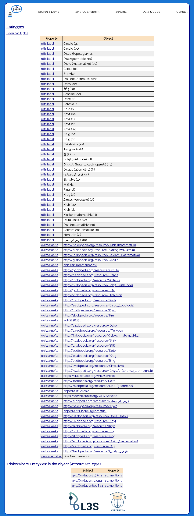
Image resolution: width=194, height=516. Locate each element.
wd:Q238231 (72, 320)
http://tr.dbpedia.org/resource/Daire (89, 381)
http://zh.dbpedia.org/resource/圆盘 (89, 345)
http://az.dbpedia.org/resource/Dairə (90, 325)
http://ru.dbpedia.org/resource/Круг (89, 310)
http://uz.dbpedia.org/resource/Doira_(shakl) (95, 416)
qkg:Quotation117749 (87, 475)
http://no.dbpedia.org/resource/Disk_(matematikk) (99, 245)
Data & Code (151, 11)
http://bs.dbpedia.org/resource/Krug (89, 356)
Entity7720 (15, 27)
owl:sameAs (49, 245)
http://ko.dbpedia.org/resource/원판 (89, 340)
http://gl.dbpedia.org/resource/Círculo (90, 260)
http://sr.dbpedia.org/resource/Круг (89, 426)
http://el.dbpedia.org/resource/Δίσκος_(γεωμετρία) (99, 250)
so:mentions (113, 475)
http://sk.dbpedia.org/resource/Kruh (89, 315)
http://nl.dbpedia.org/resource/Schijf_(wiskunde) (98, 285)
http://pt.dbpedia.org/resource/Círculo (91, 270)
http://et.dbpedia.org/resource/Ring (89, 360)
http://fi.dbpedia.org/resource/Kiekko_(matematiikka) (101, 335)
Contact (181, 11)
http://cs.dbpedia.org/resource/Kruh (89, 300)
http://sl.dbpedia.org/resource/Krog (89, 436)
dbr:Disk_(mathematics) (80, 265)
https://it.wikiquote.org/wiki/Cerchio (89, 376)
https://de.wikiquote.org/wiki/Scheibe (90, 396)
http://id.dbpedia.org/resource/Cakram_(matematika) (101, 255)
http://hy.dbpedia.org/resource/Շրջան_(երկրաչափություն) (108, 371)
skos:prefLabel (51, 456)
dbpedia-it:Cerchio (76, 391)
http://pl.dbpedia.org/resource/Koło (89, 350)
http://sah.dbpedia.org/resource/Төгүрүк (93, 330)
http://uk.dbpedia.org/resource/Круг (89, 421)
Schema (121, 11)
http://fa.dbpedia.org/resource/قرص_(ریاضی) (95, 451)
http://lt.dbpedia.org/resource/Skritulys (91, 280)
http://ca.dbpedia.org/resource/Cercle (90, 275)
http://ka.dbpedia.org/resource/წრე (89, 446)
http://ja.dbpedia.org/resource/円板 (89, 290)
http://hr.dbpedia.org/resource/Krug (89, 431)
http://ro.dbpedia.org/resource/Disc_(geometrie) (98, 386)
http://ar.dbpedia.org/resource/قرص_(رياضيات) (96, 401)
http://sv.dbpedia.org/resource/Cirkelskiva (93, 366)
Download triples (17, 33)
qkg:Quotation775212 (87, 480)
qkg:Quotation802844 (87, 485)
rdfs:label (47, 43)
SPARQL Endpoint (87, 11)
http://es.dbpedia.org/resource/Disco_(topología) (98, 305)
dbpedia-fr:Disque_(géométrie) (84, 411)
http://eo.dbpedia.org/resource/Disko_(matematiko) (100, 441)
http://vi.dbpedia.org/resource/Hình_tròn (92, 295)
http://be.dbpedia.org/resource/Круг (90, 406)
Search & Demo (48, 11)
